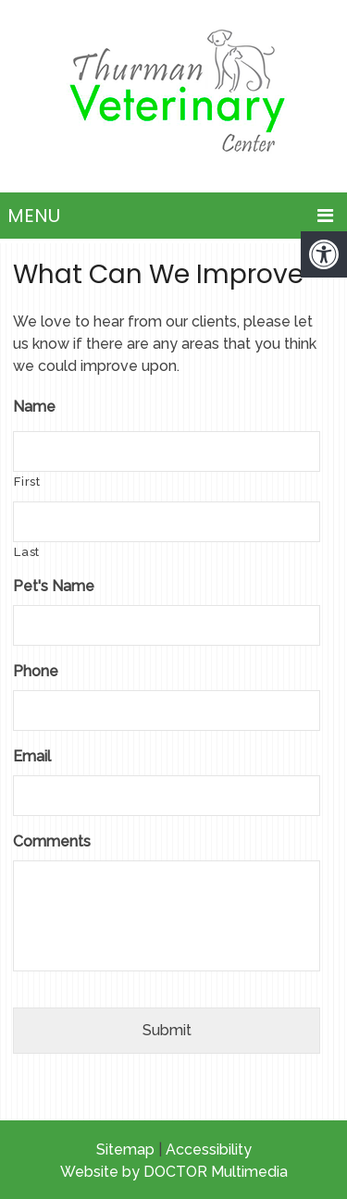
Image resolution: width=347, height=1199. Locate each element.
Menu (33, 216)
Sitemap (125, 1149)
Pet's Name (53, 586)
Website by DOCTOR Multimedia (174, 1171)
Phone (35, 671)
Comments (52, 841)
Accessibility (209, 1149)
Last (27, 552)
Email (32, 756)
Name (34, 406)
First (27, 481)
